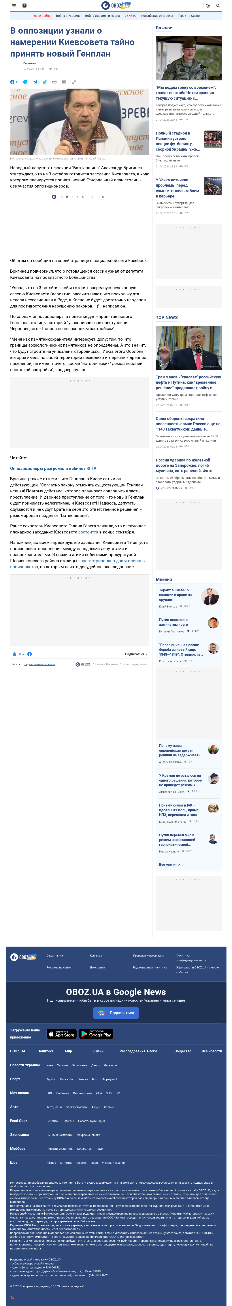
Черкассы (110, 1065)
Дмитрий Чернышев (172, 791)
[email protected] (61, 1275)
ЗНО (109, 1093)
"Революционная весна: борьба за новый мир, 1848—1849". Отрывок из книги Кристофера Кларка (181, 650)
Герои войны (42, 15)
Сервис (109, 1107)
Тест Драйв (54, 1107)
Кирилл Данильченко (172, 821)
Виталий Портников (171, 631)
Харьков (62, 1065)
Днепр (95, 1065)
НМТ (119, 1093)
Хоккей (83, 1079)
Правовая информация (148, 955)
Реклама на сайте (59, 967)
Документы (98, 967)
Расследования (132, 1051)
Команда (96, 955)
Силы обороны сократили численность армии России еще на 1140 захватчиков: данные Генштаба (188, 424)
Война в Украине (68, 15)
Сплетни (66, 1162)
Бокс (95, 1079)
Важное (164, 27)
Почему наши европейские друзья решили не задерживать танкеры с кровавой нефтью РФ (179, 751)
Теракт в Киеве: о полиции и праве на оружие (175, 595)
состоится (88, 532)
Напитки (68, 1121)
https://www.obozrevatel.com (156, 1182)
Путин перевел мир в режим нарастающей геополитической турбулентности (177, 840)
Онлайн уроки (82, 1093)
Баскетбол (67, 1079)
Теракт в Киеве (189, 15)
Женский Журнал (114, 1162)
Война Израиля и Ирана (102, 15)
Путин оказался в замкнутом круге (173, 622)
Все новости (212, 1051)
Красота (81, 1162)
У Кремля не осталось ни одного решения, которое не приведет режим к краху (180, 780)
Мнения (164, 579)
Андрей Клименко (170, 762)
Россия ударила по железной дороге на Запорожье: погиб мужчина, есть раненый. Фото (184, 465)
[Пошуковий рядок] (218, 5)
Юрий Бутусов (168, 606)
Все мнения (168, 865)
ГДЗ (49, 1093)
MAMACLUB (84, 1148)
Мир (68, 1051)
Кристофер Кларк (170, 661)
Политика (29, 63)
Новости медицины (60, 1148)
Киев (50, 1065)
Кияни (99, 664)
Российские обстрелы (157, 15)
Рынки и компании (60, 1135)
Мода (94, 1162)
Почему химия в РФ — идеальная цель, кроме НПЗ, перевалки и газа (179, 810)
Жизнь (98, 1051)
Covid (99, 1148)
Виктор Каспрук (169, 851)
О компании (55, 955)
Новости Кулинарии (91, 1121)
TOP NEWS (167, 317)
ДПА (99, 1093)
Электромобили (77, 1107)
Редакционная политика (40, 664)
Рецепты (52, 1121)
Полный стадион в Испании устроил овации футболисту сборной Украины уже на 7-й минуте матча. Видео (176, 141)
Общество (182, 1051)
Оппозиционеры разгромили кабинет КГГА (53, 468)
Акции (96, 1107)
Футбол (51, 1079)
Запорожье (79, 1065)
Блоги (152, 1051)
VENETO (130, 15)
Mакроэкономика (88, 1135)
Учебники (62, 1093)
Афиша (51, 1162)
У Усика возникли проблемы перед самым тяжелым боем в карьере (177, 188)
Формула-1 (109, 1079)
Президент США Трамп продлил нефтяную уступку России (186, 397)
